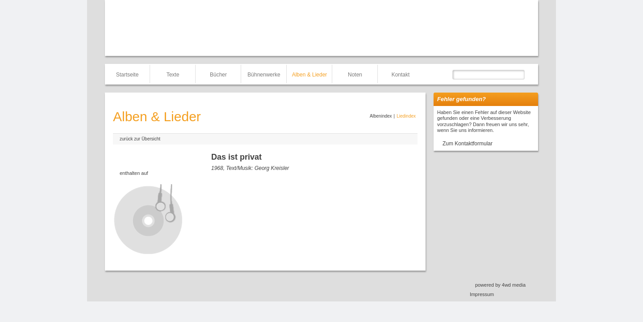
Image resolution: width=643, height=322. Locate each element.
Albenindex (381, 116)
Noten (355, 75)
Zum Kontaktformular (468, 143)
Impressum (482, 294)
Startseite (127, 75)
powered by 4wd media (500, 285)
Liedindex (406, 116)
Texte (173, 75)
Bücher (218, 75)
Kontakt (401, 75)
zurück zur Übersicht (140, 138)
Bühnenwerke (263, 75)
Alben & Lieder (309, 75)
